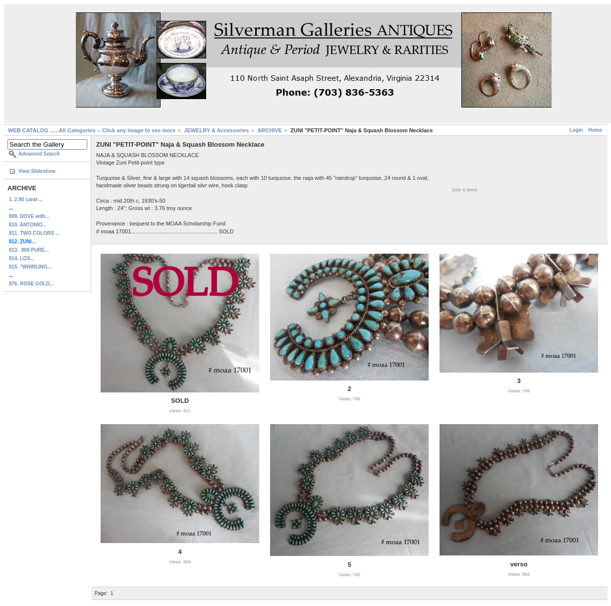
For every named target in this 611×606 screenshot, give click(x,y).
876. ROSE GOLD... (31, 283)
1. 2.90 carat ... (26, 199)
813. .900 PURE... (29, 250)
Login (576, 130)
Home (595, 130)
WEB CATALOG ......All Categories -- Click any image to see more (91, 130)
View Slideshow (37, 171)
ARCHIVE (269, 130)
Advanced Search (39, 154)
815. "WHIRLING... (30, 267)
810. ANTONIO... (28, 224)
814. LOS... (21, 258)
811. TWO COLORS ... (34, 233)
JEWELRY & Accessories (216, 130)
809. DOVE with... (29, 216)
